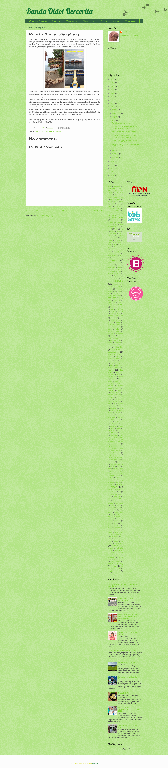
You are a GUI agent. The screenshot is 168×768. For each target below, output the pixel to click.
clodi (119, 267)
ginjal (119, 295)
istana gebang (115, 320)
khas (116, 361)
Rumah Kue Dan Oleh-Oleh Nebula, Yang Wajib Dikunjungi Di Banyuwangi (129, 616)
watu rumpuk (115, 561)
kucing (111, 370)
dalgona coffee (112, 278)
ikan (112, 313)
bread (118, 240)
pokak (121, 468)
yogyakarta (112, 570)
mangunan (111, 397)
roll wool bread (112, 492)
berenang (118, 222)
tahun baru (119, 532)
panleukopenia (112, 448)
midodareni (113, 406)
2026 (112, 79)
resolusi (117, 489)
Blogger (95, 763)
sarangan (110, 503)
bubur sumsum (115, 249)
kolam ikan (120, 363)
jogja (117, 329)
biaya (115, 224)
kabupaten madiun (114, 331)
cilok (119, 265)
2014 (112, 168)
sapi (120, 501)
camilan (110, 253)
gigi (114, 295)
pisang (115, 468)
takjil (112, 534)
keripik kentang (113, 358)
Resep (104, 21)
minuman (113, 408)
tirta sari (116, 541)
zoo (109, 573)
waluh (121, 559)
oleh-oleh (113, 433)
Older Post (97, 210)
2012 (112, 175)
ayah (121, 201)
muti (119, 419)
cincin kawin (111, 267)
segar (112, 505)
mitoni (121, 408)
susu (109, 527)
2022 (112, 90)
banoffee (110, 213)
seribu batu (111, 507)
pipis (109, 468)
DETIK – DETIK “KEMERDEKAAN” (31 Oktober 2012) (129, 709)
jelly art (110, 329)
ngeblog (118, 428)
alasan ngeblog (112, 197)
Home (65, 210)
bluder (112, 231)
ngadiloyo (113, 426)
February (115, 154)
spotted (117, 521)
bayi (121, 215)
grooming (117, 300)
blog (122, 229)
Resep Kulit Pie (123, 693)
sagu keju (117, 496)
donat (115, 284)
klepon (112, 363)
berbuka (110, 222)
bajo (119, 204)
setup (119, 507)
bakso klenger (113, 210)
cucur (109, 276)
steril (109, 523)
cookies (118, 271)
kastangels (113, 340)
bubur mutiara (118, 247)
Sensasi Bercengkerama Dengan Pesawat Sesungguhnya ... (124, 136)
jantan (110, 327)
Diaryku (56, 21)
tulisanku (120, 548)
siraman (114, 510)
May (114, 150)
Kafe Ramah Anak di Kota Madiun (124, 132)
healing (120, 304)
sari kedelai (119, 503)
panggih (120, 441)
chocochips (111, 265)
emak (118, 286)
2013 (112, 172)
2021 (112, 93)
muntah (118, 412)
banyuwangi (39, 131)
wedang (110, 563)
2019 (112, 100)
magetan (120, 390)
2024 (112, 83)
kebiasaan (118, 342)
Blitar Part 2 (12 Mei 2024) (127, 663)
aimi (116, 190)
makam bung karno (115, 392)
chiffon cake (113, 262)
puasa (110, 477)
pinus (119, 466)
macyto (118, 388)
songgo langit (119, 512)
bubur (115, 244)
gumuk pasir (111, 304)
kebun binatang (112, 345)
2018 (112, 103)
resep (114, 486)
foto (109, 293)
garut (109, 295)
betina (110, 224)
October (115, 110)
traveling (52, 131)
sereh (118, 505)
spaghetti (110, 518)
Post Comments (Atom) (44, 216)
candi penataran (112, 255)
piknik (112, 466)
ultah (112, 552)
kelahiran (117, 354)
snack (110, 512)
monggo (112, 410)
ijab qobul (120, 311)
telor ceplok (113, 536)
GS (120, 302)
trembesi (110, 548)
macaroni (110, 385)
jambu (119, 324)
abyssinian (117, 186)
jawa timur (117, 327)
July (114, 120)
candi (118, 253)
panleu (110, 446)
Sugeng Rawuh (38, 21)
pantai (46, 131)
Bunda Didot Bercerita (59, 11)
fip (115, 291)
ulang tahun (119, 550)
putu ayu (110, 484)
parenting (112, 455)
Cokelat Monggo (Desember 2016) (124, 141)
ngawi (111, 428)
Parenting (72, 21)
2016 (112, 162)
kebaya (110, 342)
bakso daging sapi (114, 208)
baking (110, 206)
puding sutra (112, 480)
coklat (112, 271)
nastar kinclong (118, 421)
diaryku (119, 280)
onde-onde (114, 435)
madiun (110, 390)
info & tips (119, 315)
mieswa (121, 406)
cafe (109, 251)
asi (115, 202)
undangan (111, 557)
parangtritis (111, 453)
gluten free (112, 298)
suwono (117, 527)
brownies (111, 242)
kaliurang (112, 336)
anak (121, 197)
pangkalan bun (115, 444)
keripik (118, 356)
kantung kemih (118, 338)
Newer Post (32, 210)
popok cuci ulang (115, 471)
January (115, 157)
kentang (110, 356)
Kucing (116, 21)
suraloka (117, 525)
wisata (58, 131)
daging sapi (117, 276)
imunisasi (110, 315)
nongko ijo (120, 430)
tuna (112, 550)
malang (118, 394)
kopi (111, 365)
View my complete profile (129, 35)
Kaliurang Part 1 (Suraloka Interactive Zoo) (127, 678)
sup (115, 523)
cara (121, 256)
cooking (110, 273)
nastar (110, 421)
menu (109, 403)
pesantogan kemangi (117, 464)
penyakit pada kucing (115, 457)
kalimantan (119, 333)
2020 (112, 97)
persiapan (120, 462)
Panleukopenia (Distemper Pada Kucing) (122, 650)
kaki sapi (110, 333)
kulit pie (110, 374)
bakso (118, 206)
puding (118, 477)
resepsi (110, 489)
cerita (114, 260)
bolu (116, 238)
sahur (109, 498)
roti (120, 492)
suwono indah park (114, 530)
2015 (112, 165)
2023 (112, 86)
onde (121, 433)
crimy (118, 273)
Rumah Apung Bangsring (121, 123)
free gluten (116, 293)
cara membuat (117, 258)
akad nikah (118, 195)
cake (117, 251)
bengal (116, 220)
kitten (121, 361)
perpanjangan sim (115, 459)
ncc (122, 424)
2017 (112, 107)
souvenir (117, 516)
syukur (110, 532)
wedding (120, 564)
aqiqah (119, 199)
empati (110, 289)
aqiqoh (110, 201)
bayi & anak (117, 217)
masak (118, 399)
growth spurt (112, 302)
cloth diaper (111, 269)
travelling (116, 546)
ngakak (121, 426)
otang (115, 437)
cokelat (120, 269)
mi (114, 403)
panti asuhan (115, 450)
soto (112, 514)
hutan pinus (119, 309)
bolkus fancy (112, 233)
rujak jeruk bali (112, 494)
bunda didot (127, 32)
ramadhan (119, 484)
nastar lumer (114, 424)
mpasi (119, 410)
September (116, 113)
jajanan (118, 322)
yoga (118, 568)
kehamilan (118, 347)
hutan (111, 309)
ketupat (110, 361)
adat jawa (111, 188)
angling (112, 199)
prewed (110, 473)
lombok (118, 383)
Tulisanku (131, 21)
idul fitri (112, 311)
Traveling (89, 21)
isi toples (113, 318)
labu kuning (111, 376)
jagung (110, 322)
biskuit (110, 229)
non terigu (111, 430)
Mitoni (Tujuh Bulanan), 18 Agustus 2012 (127, 599)
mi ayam (120, 403)
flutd (119, 291)
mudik (109, 412)
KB (120, 340)
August (115, 117)
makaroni (110, 394)
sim (109, 510)
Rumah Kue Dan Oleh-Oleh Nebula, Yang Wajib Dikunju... (125, 127)
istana (121, 318)
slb (120, 510)
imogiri (118, 313)
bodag (119, 231)
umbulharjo (117, 555)
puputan (118, 482)
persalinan (111, 462)
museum (110, 415)
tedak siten (119, 534)
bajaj (112, 204)
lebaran (113, 379)
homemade (119, 307)
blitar (115, 229)
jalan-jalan (111, 324)
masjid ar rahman (114, 401)
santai (114, 501)
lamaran (120, 376)
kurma (118, 374)
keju (109, 354)
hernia (112, 307)
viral (115, 559)
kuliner (118, 372)
